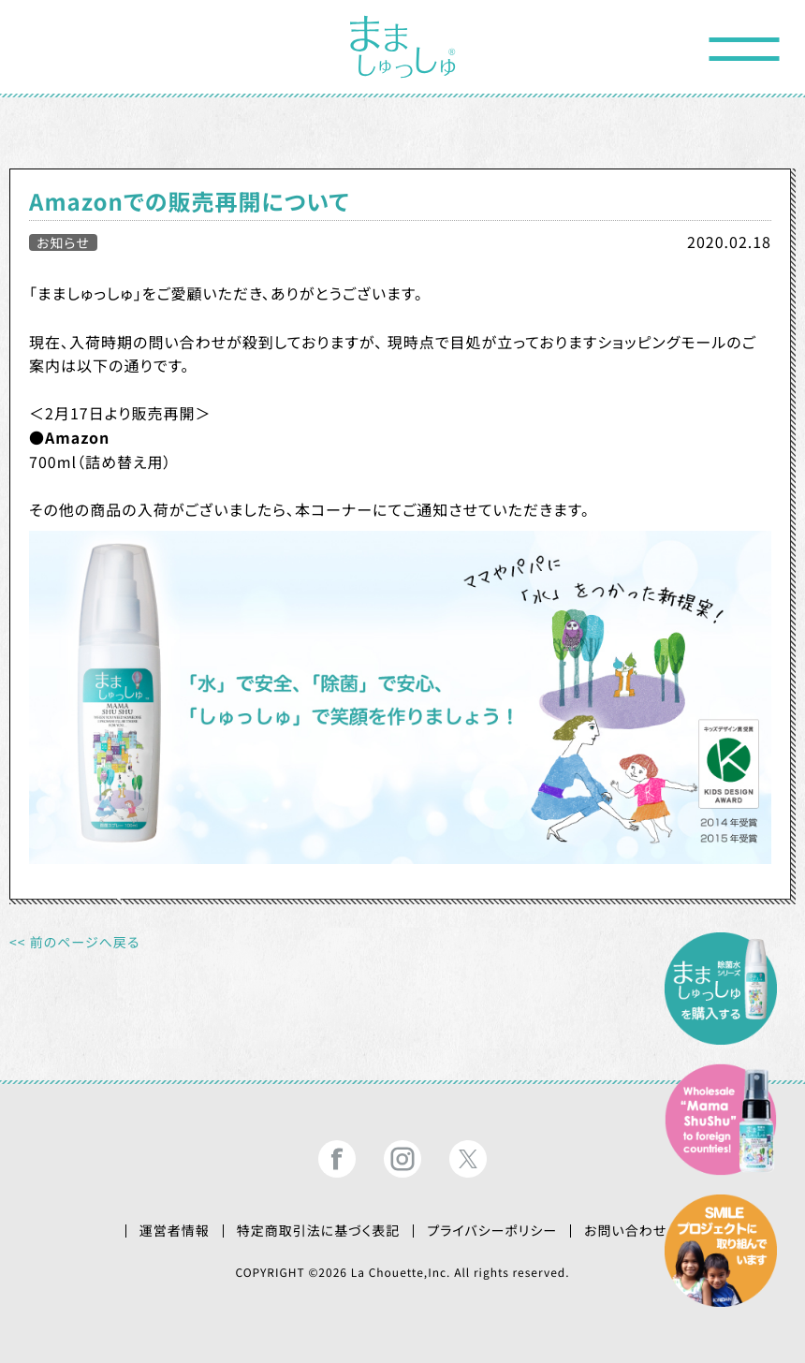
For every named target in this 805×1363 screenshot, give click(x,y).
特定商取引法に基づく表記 (319, 1231)
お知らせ (63, 242)
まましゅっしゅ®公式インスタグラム (402, 1159)
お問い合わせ (625, 1231)
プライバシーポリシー (492, 1231)
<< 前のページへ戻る (74, 942)
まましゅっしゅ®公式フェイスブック (337, 1159)
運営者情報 (174, 1231)
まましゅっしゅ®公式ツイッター (468, 1159)
